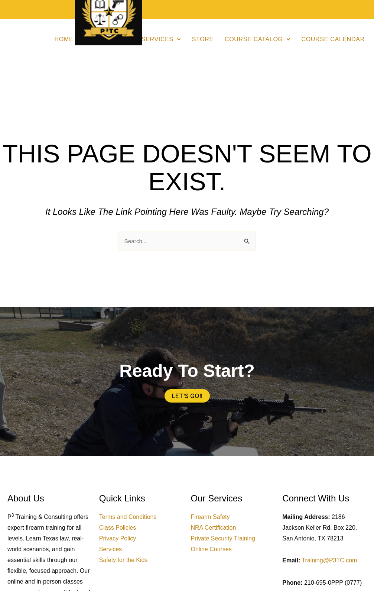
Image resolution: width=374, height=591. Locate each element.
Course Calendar (333, 39)
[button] (161, 39)
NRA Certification (213, 528)
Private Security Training (223, 539)
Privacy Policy (117, 539)
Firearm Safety (210, 517)
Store (203, 39)
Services (161, 39)
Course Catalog (257, 39)
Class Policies (117, 528)
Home (64, 39)
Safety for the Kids (123, 560)
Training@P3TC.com (329, 561)
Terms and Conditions (128, 517)
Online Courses (211, 549)
